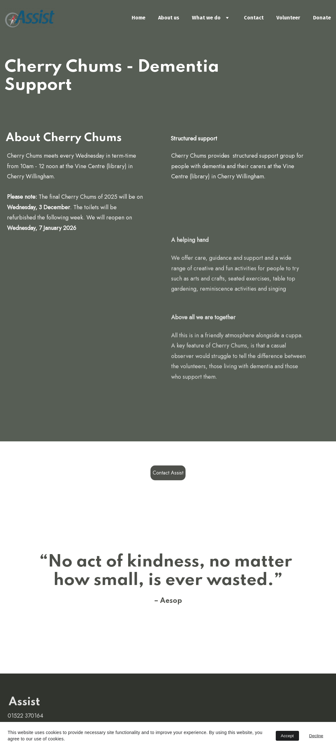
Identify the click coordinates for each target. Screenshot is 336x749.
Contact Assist (168, 473)
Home (138, 18)
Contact (254, 18)
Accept (287, 735)
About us (168, 18)
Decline (316, 735)
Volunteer (288, 18)
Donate (322, 18)
